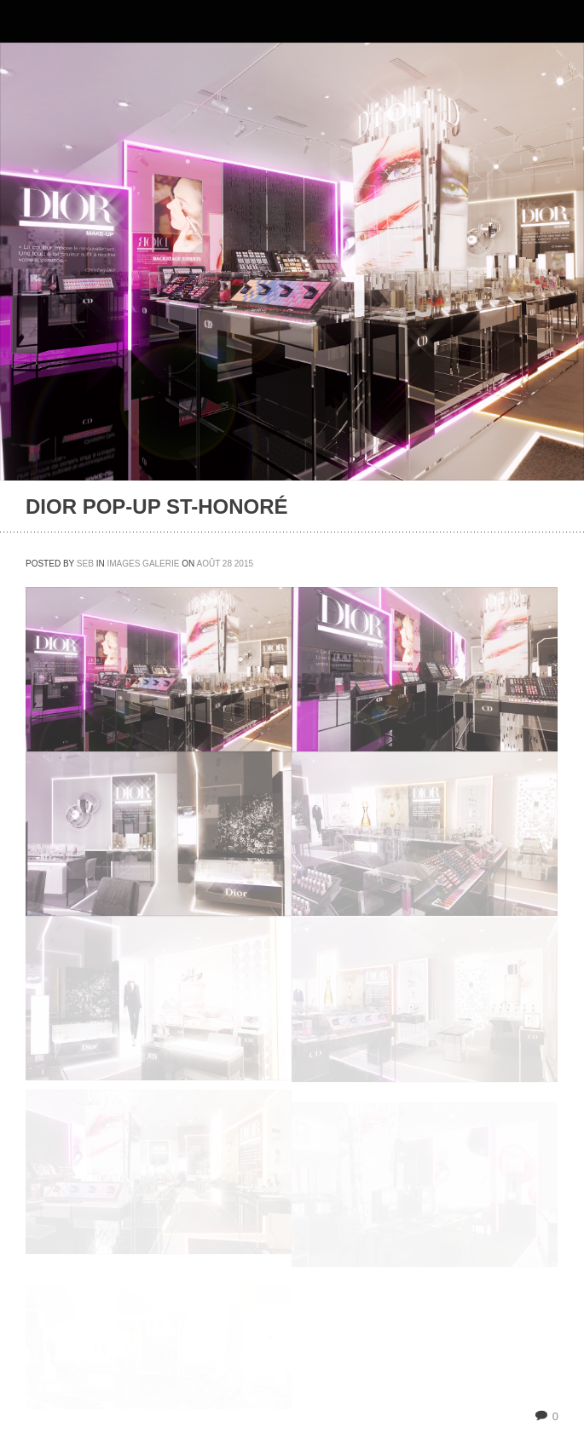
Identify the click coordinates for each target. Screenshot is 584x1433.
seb (85, 563)
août (208, 563)
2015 (243, 563)
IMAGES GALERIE (143, 563)
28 (227, 563)
